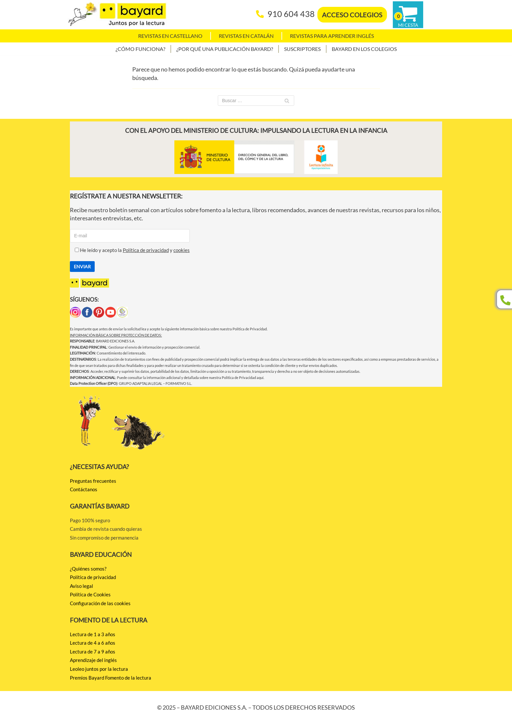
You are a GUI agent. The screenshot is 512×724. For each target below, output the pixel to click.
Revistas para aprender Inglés (332, 36)
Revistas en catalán (246, 36)
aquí (260, 377)
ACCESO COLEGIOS (352, 15)
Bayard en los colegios (364, 49)
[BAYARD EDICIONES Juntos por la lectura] (117, 14)
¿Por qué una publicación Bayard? (224, 49)
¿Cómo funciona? (140, 49)
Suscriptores (302, 49)
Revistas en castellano (170, 36)
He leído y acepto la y (130, 250)
